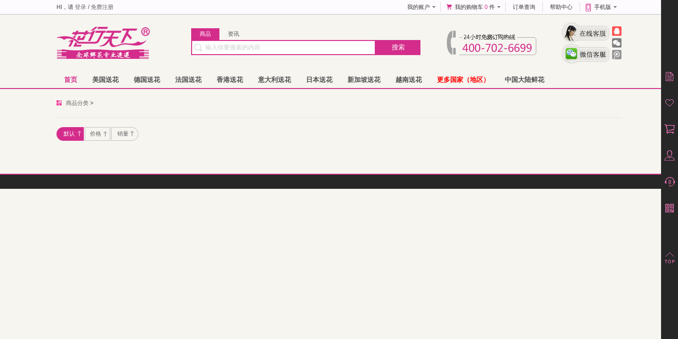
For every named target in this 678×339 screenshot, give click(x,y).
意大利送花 (274, 79)
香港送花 (230, 79)
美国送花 (105, 79)
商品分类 (77, 103)
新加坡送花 (363, 79)
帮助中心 (561, 7)
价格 (98, 133)
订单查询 (524, 7)
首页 (70, 79)
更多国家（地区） (463, 79)
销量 (125, 133)
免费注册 (102, 7)
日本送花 (319, 79)
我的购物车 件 (475, 7)
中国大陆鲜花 (524, 79)
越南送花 (409, 79)
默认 (72, 133)
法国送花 (188, 79)
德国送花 (147, 79)
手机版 (602, 7)
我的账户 (418, 7)
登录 (80, 7)
